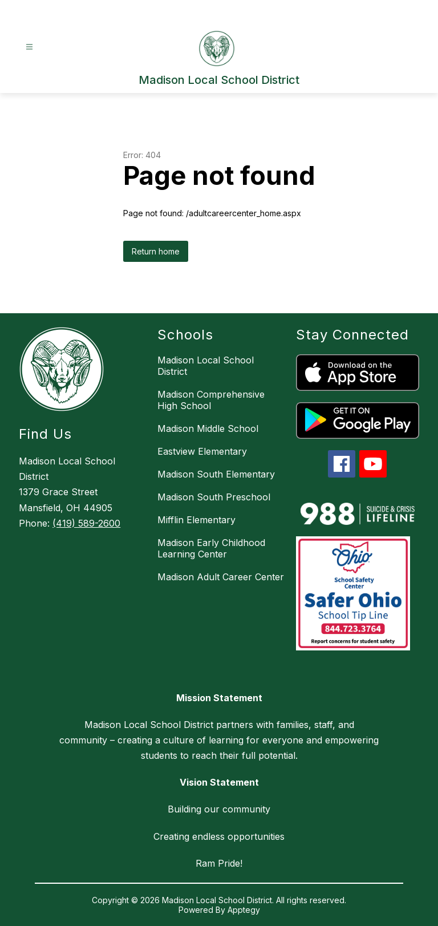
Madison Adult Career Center (220, 577)
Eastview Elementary (202, 451)
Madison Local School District (205, 365)
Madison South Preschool (213, 497)
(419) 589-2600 (86, 523)
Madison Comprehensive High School (211, 400)
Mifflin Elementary (196, 519)
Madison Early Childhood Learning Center (211, 548)
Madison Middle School (207, 428)
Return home (156, 251)
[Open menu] (29, 47)
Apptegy (244, 910)
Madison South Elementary (216, 474)
